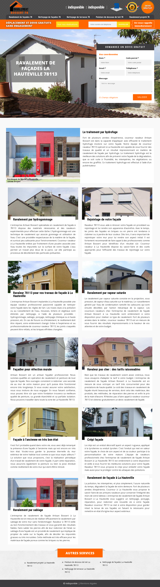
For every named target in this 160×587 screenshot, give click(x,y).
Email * (102, 68)
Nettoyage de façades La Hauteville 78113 (117, 563)
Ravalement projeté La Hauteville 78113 (41, 564)
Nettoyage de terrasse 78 (78, 17)
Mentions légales (88, 583)
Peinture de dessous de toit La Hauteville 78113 (77, 563)
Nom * (102, 58)
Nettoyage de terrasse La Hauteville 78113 (80, 570)
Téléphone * (132, 68)
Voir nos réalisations (67, 24)
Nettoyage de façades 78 (49, 17)
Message (103, 78)
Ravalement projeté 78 (139, 17)
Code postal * (132, 58)
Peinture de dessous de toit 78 (109, 17)
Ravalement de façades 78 (20, 17)
